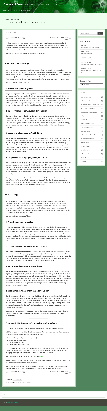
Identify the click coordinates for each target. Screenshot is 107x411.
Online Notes (92, 135)
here (42, 361)
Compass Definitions (92, 104)
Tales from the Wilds (92, 158)
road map (19, 386)
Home (4, 10)
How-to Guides (25, 10)
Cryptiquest (13, 386)
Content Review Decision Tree (92, 108)
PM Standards (92, 150)
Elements (92, 123)
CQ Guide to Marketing (92, 112)
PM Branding (92, 146)
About (10, 10)
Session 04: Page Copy (17, 38)
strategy (29, 386)
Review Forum (92, 154)
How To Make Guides (92, 127)
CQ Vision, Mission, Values (92, 115)
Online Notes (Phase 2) (92, 142)
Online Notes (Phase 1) (92, 139)
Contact (6, 399)
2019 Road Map (15, 19)
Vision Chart (92, 162)
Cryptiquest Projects (13, 407)
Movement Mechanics (92, 131)
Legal (10, 399)
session (24, 386)
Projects (16, 10)
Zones (92, 165)
